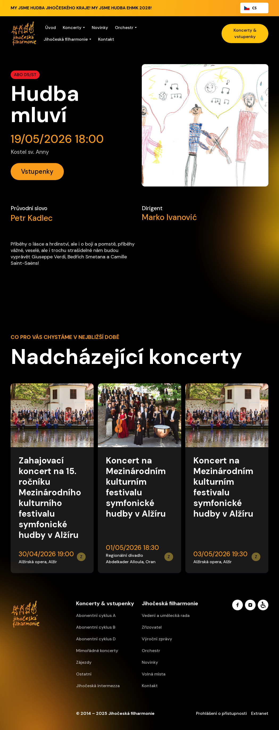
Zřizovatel (152, 627)
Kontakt (106, 39)
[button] (74, 28)
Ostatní (83, 674)
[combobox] (254, 8)
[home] (24, 33)
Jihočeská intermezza (98, 685)
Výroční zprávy (157, 639)
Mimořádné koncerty (97, 650)
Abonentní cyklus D (96, 639)
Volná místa (153, 674)
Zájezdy (83, 662)
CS (250, 7)
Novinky (100, 27)
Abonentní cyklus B (95, 627)
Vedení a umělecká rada (166, 615)
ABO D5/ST (25, 74)
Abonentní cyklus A (96, 615)
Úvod (50, 27)
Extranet (259, 713)
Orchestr (151, 650)
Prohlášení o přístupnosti (221, 713)
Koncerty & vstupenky (245, 33)
